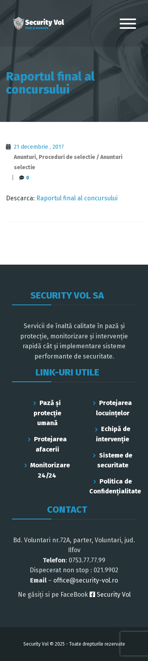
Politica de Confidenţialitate (113, 486)
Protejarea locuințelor (114, 408)
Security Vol (110, 594)
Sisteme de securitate (114, 460)
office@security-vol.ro (85, 580)
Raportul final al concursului (77, 198)
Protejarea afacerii (50, 444)
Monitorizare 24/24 (50, 470)
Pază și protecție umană (47, 413)
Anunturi (25, 157)
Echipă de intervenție (113, 434)
